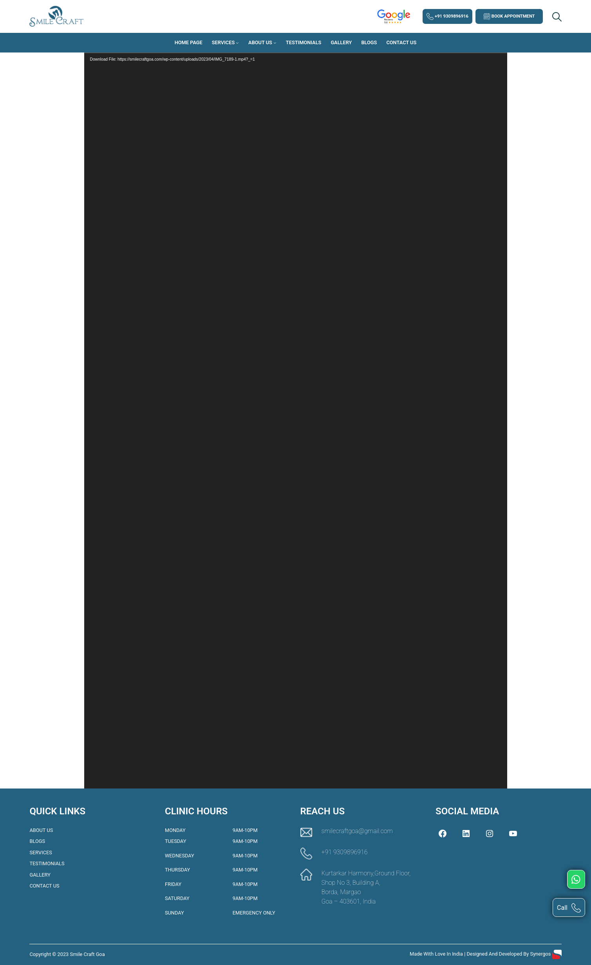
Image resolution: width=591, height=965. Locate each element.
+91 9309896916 (447, 16)
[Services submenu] (237, 42)
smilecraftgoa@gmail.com (357, 831)
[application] (295, 413)
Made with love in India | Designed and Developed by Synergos (481, 954)
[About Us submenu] (275, 42)
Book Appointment (509, 16)
